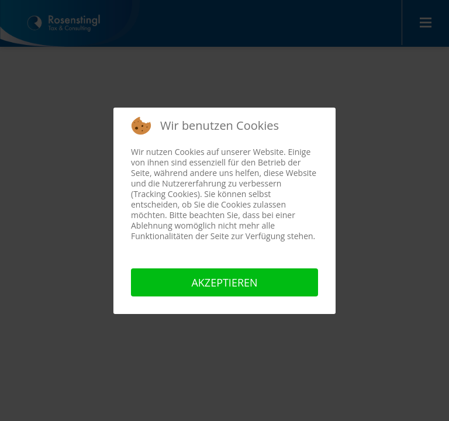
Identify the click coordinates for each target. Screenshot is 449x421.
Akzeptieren (224, 282)
